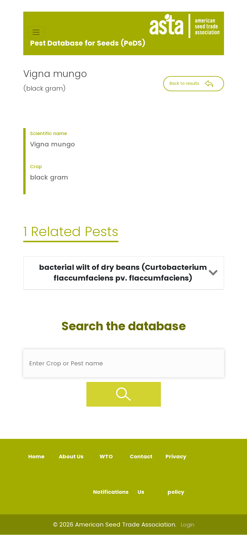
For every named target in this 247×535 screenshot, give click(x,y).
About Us (71, 456)
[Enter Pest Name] (123, 363)
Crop (36, 166)
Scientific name (48, 133)
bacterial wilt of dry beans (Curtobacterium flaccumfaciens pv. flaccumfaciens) (123, 272)
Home (36, 456)
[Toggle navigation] (36, 32)
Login (187, 524)
